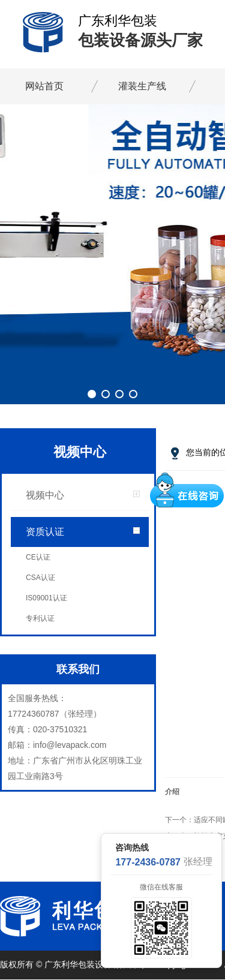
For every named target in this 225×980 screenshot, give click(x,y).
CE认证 (38, 557)
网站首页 (44, 86)
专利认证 (40, 618)
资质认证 (45, 532)
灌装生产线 (142, 86)
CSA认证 (40, 577)
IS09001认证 (46, 598)
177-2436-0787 (148, 862)
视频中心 (45, 495)
